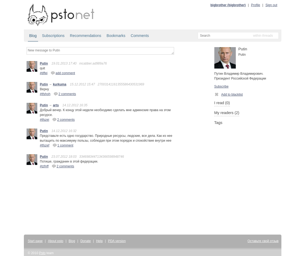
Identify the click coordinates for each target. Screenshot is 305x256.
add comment (63, 73)
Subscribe (221, 86)
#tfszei (44, 120)
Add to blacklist (228, 94)
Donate (85, 241)
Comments (140, 35)
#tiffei (43, 73)
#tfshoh (45, 94)
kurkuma (59, 84)
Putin (44, 63)
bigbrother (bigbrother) (228, 5)
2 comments (65, 94)
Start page (35, 241)
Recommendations (85, 35)
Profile (255, 5)
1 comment (63, 145)
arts (56, 105)
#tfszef (44, 145)
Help (99, 241)
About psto (55, 241)
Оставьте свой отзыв (263, 241)
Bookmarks (115, 35)
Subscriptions (53, 35)
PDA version (117, 241)
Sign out (271, 5)
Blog (33, 35)
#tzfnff (44, 166)
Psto (42, 253)
